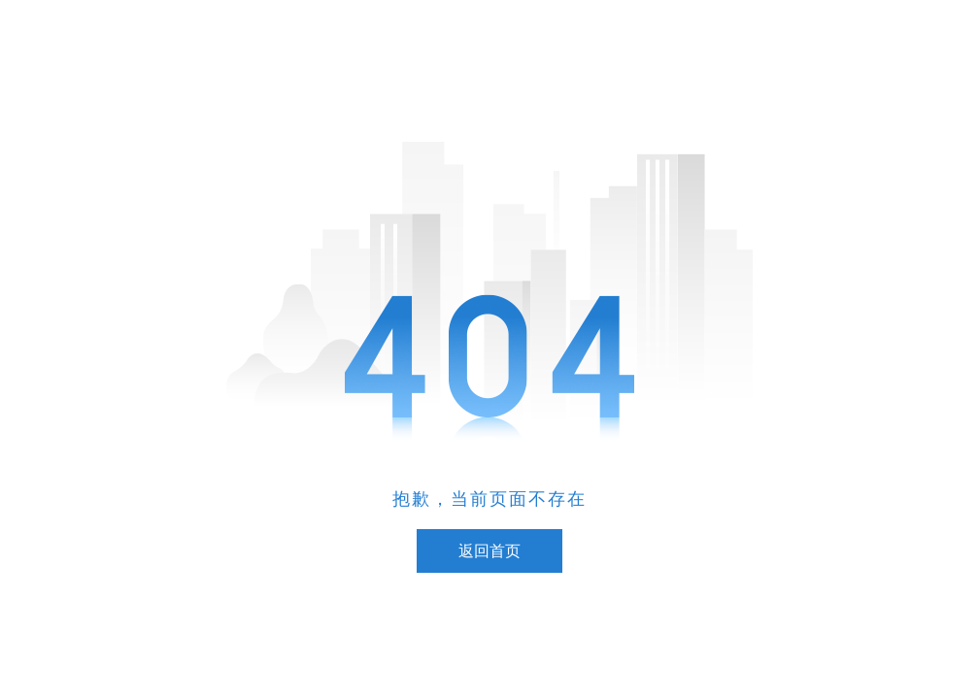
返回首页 (489, 551)
